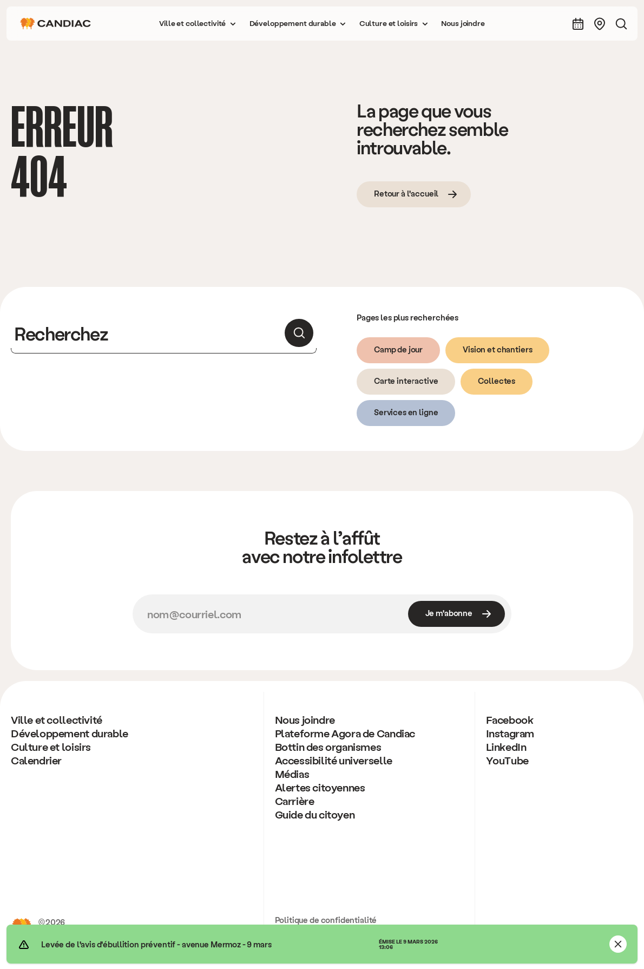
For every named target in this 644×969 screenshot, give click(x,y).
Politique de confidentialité (326, 919)
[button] (197, 23)
